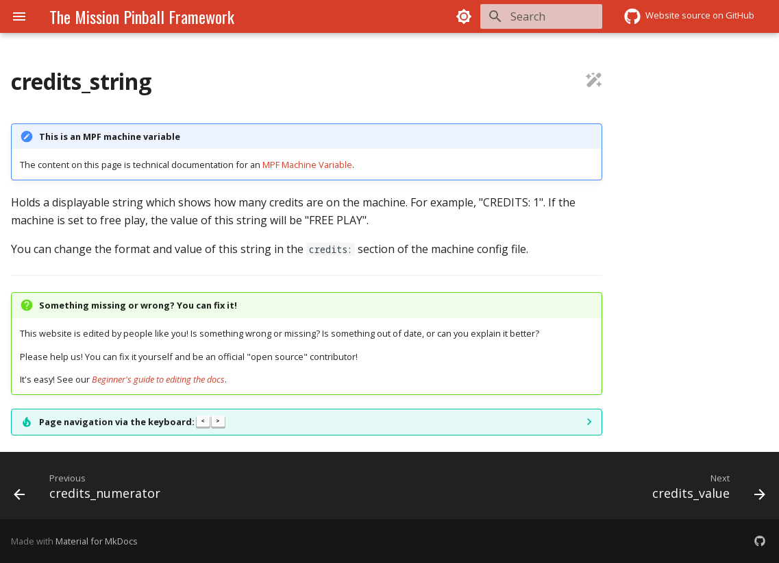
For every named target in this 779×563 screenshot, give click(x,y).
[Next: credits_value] (705, 489)
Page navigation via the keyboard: (132, 422)
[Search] (522, 16)
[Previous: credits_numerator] (91, 489)
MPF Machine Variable (307, 164)
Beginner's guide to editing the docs (158, 379)
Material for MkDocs (96, 541)
